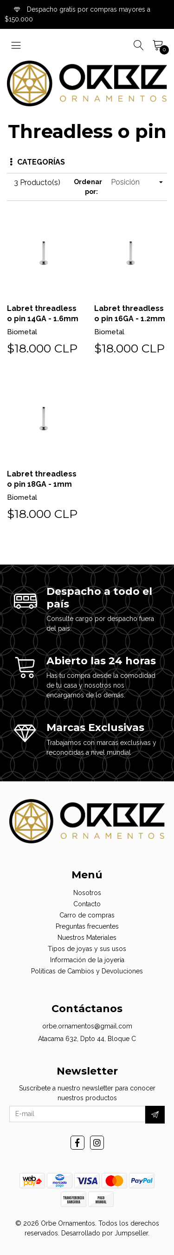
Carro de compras (87, 915)
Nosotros (87, 892)
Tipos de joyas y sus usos (87, 948)
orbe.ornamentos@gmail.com (87, 1026)
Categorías (37, 162)
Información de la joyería (87, 960)
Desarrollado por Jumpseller (104, 1233)
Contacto (87, 904)
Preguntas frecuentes (87, 926)
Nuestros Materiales (87, 937)
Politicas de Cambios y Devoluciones (87, 971)
